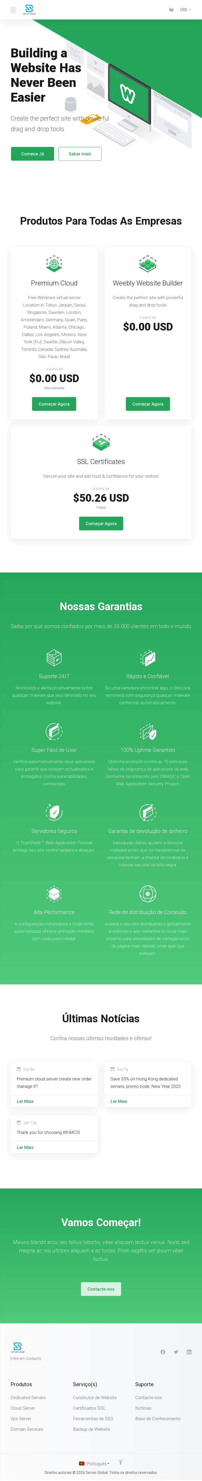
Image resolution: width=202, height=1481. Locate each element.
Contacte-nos (101, 1290)
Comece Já (26, 153)
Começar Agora (54, 404)
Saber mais (74, 153)
